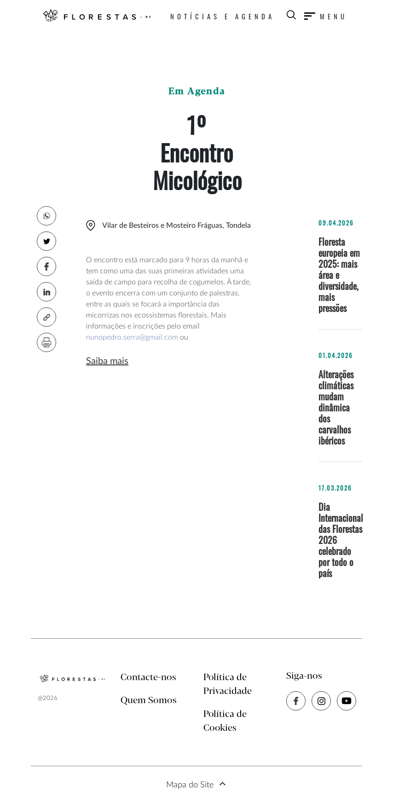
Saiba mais (107, 361)
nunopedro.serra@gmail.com (132, 337)
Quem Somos (149, 700)
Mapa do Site (190, 785)
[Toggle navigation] (326, 16)
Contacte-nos (148, 677)
